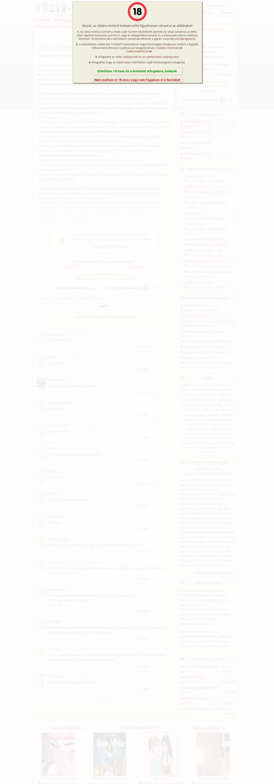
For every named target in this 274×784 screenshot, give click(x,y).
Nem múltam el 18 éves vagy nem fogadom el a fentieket (137, 80)
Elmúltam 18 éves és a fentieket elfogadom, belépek (137, 71)
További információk (169, 48)
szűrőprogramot (185, 39)
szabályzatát (130, 57)
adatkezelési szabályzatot (162, 57)
